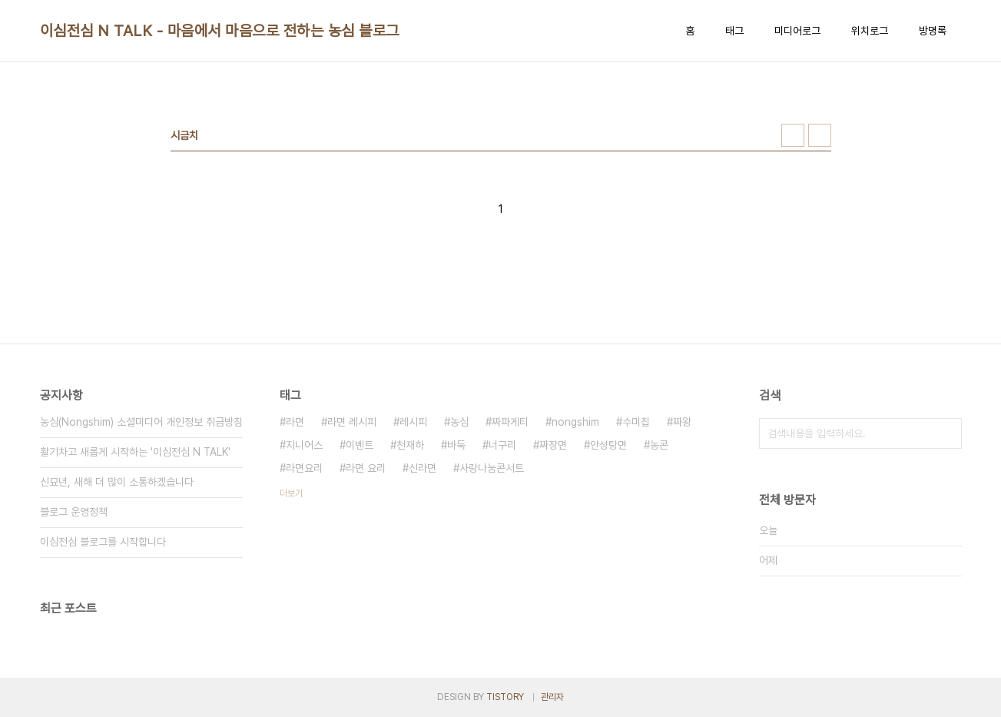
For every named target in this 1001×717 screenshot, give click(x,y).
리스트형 (819, 135)
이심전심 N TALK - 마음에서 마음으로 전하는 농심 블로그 (219, 31)
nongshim (575, 422)
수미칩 (636, 422)
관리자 (552, 697)
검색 (946, 433)
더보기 (291, 493)
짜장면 (553, 445)
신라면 (422, 468)
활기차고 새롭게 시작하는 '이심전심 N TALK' (135, 452)
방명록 (932, 31)
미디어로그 (797, 31)
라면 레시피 (351, 422)
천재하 (410, 445)
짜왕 (682, 422)
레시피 (413, 422)
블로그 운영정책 (74, 512)
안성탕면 (608, 445)
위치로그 (869, 31)
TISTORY (505, 697)
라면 (295, 422)
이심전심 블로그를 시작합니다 (103, 542)
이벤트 (359, 445)
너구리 (502, 445)
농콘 (659, 445)
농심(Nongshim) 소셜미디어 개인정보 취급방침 (141, 422)
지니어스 (304, 445)
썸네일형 (792, 135)
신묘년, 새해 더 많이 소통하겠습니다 (117, 482)
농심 (459, 422)
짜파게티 (510, 422)
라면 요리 (366, 468)
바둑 (456, 445)
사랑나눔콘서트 (491, 468)
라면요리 (304, 468)
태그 (734, 31)
